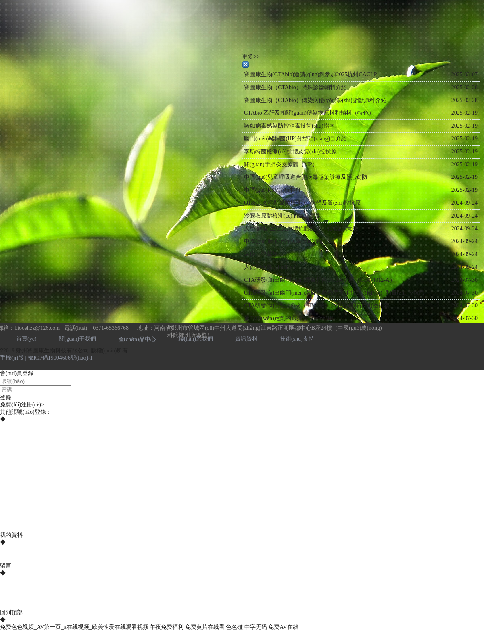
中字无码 (255, 627)
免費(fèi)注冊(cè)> (22, 405)
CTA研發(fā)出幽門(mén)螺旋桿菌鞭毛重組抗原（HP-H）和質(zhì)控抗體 (334, 293)
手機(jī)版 (12, 358)
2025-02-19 (464, 113)
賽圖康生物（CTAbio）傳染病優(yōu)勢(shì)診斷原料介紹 (315, 100)
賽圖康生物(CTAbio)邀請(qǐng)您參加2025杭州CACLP (310, 74)
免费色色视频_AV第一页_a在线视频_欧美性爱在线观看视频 (74, 627)
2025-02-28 (464, 87)
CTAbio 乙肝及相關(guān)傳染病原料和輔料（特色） (309, 113)
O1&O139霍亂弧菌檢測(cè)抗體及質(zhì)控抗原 (302, 203)
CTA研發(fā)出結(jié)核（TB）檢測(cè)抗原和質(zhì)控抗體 (316, 305)
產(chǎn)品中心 (137, 339)
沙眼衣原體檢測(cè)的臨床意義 (282, 216)
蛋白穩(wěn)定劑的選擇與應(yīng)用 (288, 318)
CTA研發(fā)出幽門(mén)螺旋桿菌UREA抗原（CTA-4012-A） (319, 280)
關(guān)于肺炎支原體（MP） (281, 164)
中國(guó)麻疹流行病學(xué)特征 (284, 241)
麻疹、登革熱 (261, 254)
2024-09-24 (464, 203)
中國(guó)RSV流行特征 (272, 190)
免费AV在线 (283, 627)
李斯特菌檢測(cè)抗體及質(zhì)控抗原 (290, 152)
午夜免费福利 (167, 627)
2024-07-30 (464, 280)
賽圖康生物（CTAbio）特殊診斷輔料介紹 (295, 87)
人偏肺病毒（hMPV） (271, 267)
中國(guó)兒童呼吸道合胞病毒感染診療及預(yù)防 (305, 177)
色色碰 (234, 627)
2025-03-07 (464, 74)
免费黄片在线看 (205, 627)
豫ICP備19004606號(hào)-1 (60, 358)
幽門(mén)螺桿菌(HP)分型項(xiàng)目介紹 (295, 139)
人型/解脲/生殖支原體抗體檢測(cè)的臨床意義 (301, 229)
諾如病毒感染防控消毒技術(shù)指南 (289, 126)
